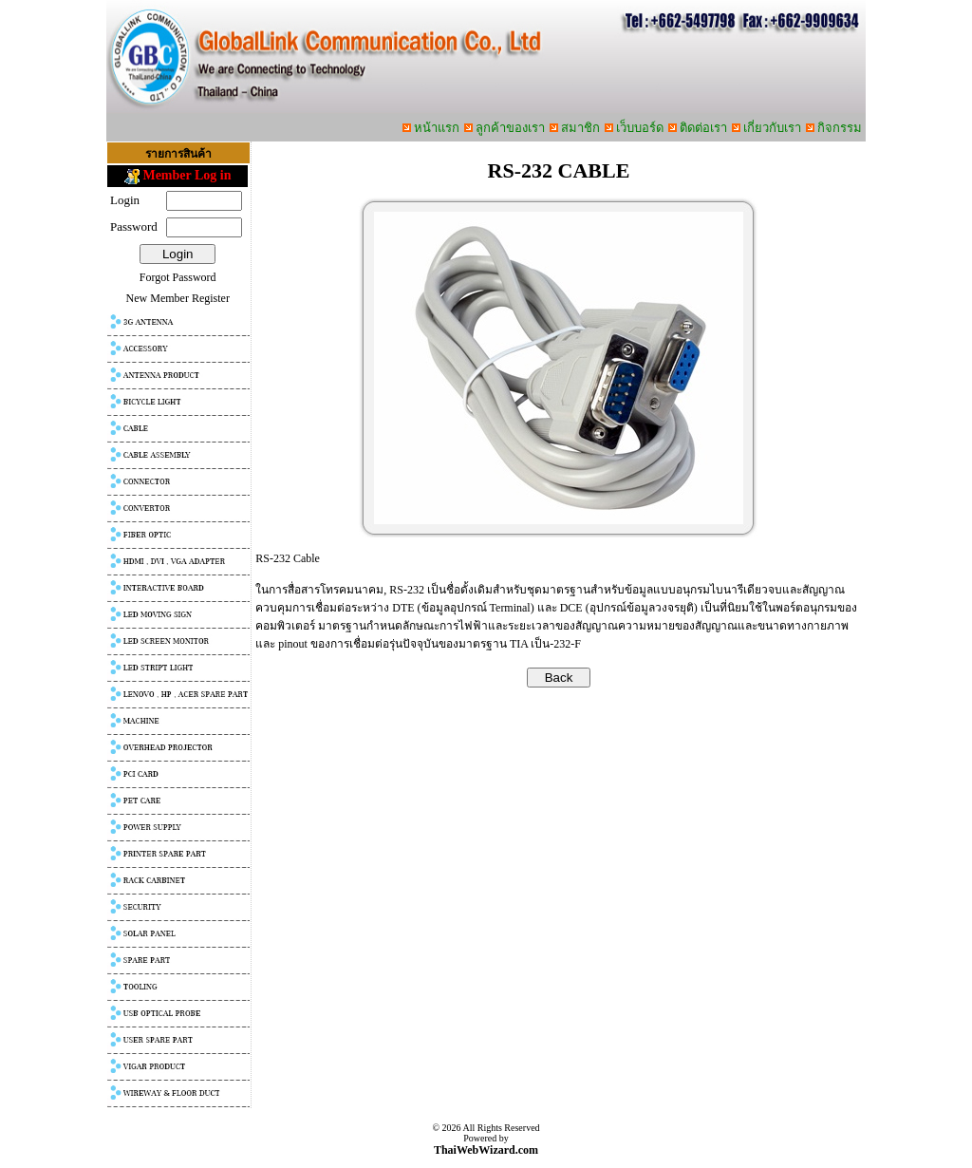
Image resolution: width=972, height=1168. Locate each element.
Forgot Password (178, 277)
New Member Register (178, 298)
